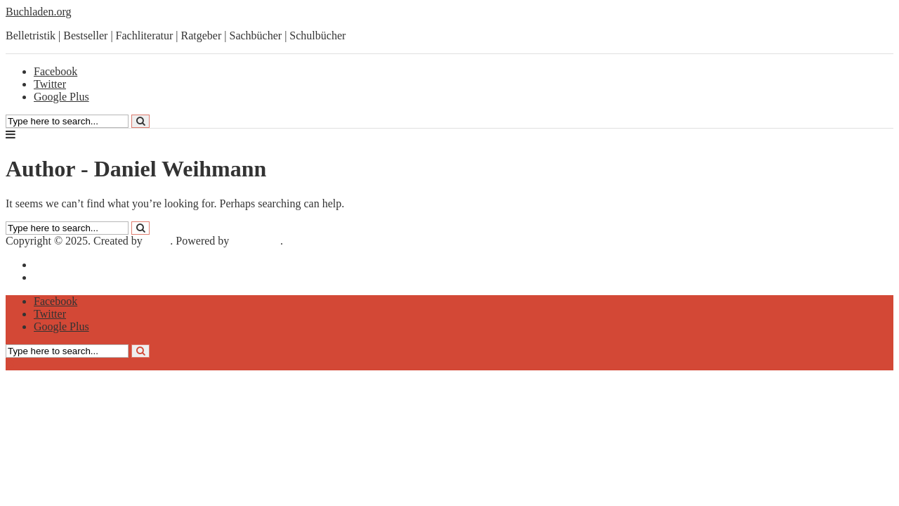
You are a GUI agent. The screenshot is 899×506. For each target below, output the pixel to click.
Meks (158, 241)
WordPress (256, 241)
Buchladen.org (38, 12)
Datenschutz (61, 277)
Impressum (59, 265)
